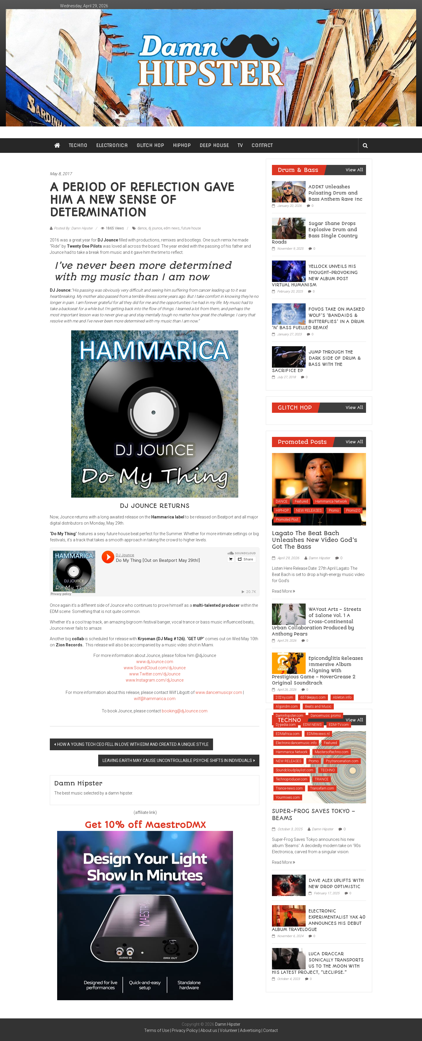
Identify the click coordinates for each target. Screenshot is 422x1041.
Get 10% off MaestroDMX (145, 825)
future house (191, 228)
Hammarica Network (331, 501)
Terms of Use (156, 1030)
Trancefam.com (322, 788)
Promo (334, 510)
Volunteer (228, 1030)
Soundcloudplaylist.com (294, 770)
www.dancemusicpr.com (218, 692)
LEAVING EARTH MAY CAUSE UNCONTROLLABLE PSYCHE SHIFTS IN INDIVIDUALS (177, 760)
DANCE (281, 501)
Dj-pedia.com (286, 725)
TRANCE (322, 779)
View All (354, 170)
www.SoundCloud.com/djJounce (155, 667)
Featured (301, 501)
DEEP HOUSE (214, 145)
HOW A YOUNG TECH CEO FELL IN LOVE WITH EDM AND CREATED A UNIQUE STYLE (133, 744)
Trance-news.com (289, 788)
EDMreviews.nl (318, 734)
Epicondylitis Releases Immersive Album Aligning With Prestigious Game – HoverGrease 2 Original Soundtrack (317, 671)
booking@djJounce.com (184, 711)
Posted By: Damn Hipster (73, 228)
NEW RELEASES (308, 510)
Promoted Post (287, 520)
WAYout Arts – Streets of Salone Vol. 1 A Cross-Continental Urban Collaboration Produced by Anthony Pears (316, 622)
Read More (283, 591)
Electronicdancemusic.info (296, 743)
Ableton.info (342, 697)
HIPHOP (182, 145)
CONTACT (262, 145)
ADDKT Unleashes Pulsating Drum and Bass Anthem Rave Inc (336, 193)
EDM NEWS (312, 725)
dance (142, 228)
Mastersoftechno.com (331, 752)
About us (208, 1030)
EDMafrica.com (288, 734)
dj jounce (155, 228)
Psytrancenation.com (342, 761)
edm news (172, 228)
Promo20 (353, 510)
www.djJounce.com (154, 661)
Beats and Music (318, 706)
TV (240, 145)
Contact (270, 1030)
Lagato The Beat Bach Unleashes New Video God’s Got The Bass (314, 540)
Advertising (250, 1030)
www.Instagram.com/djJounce (154, 680)
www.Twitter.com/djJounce (154, 674)
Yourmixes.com (288, 797)
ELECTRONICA (112, 145)
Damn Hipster (319, 558)
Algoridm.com (287, 706)
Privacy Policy (185, 1030)
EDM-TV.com (339, 725)
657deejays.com (313, 697)
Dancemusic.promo (326, 716)
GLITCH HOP (150, 145)
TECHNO (78, 145)
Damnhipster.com (289, 716)
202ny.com (284, 697)
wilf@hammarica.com (155, 698)
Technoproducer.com (291, 779)
